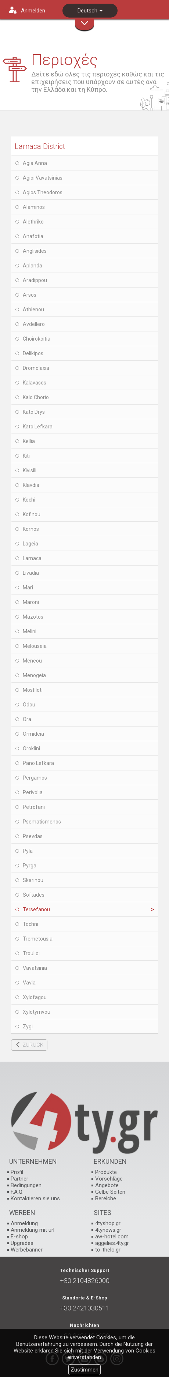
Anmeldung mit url (32, 1230)
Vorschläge (109, 1178)
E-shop (19, 1236)
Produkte (106, 1172)
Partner (19, 1178)
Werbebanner (27, 1249)
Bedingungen (26, 1185)
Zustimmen (84, 1369)
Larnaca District (40, 146)
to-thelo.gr (108, 1249)
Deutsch (90, 10)
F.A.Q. (17, 1192)
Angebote (107, 1185)
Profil (17, 1172)
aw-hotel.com (112, 1236)
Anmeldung (24, 1223)
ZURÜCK (32, 1045)
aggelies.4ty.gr (112, 1243)
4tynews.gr (108, 1230)
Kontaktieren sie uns (35, 1198)
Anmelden (33, 10)
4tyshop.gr (108, 1223)
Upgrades (22, 1243)
